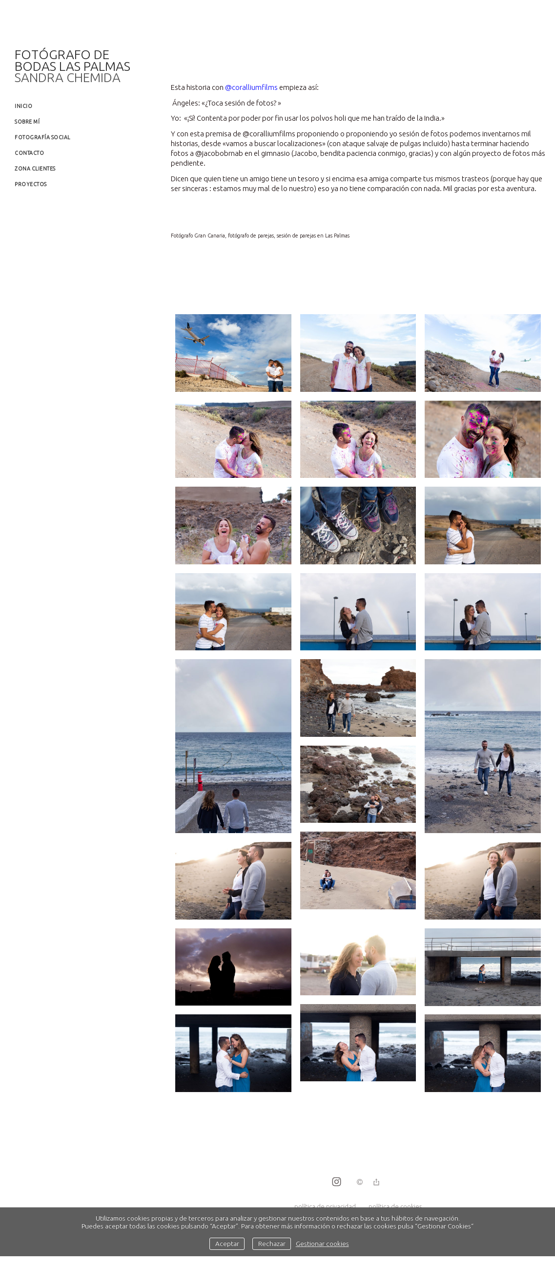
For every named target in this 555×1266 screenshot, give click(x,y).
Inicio (23, 106)
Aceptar (227, 1243)
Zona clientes (35, 169)
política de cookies (395, 1206)
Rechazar (272, 1243)
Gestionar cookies (322, 1243)
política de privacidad (325, 1206)
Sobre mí (27, 122)
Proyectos (31, 184)
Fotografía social (42, 137)
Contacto (29, 153)
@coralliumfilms (251, 87)
